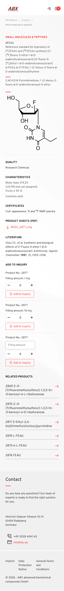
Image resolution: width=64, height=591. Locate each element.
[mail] (9, 542)
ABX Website (11, 20)
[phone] (9, 536)
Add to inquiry (22, 294)
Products (26, 20)
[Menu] (49, 9)
